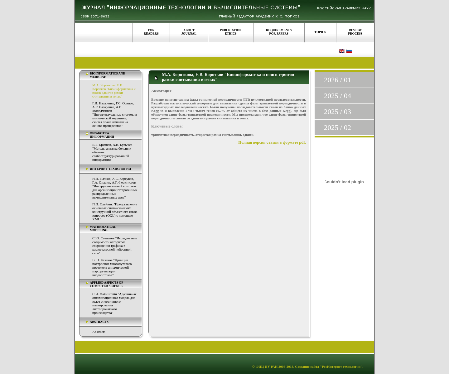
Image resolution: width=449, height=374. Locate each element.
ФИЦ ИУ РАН (267, 366)
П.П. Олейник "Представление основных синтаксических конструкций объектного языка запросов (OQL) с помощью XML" (115, 211)
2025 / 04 (337, 96)
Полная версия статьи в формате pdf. (272, 142)
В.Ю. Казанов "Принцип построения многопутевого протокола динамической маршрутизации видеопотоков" (112, 267)
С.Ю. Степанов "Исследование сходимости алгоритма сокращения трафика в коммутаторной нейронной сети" (114, 245)
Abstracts (98, 331)
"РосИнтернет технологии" (340, 366)
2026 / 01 (337, 80)
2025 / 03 (337, 112)
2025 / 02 (337, 128)
